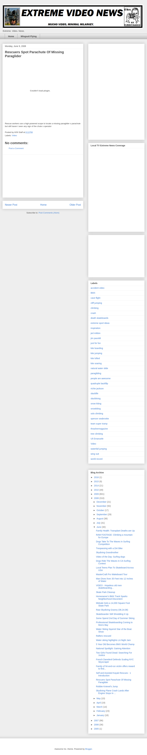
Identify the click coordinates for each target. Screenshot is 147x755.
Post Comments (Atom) (49, 213)
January (100, 715)
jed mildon (95, 333)
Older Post (75, 204)
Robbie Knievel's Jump (107, 686)
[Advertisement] (43, 176)
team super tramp (99, 423)
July (98, 523)
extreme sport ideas (100, 323)
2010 (96, 490)
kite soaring (96, 363)
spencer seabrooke (100, 418)
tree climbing (97, 434)
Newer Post (11, 204)
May (98, 698)
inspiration (95, 328)
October (100, 510)
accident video (97, 288)
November (101, 506)
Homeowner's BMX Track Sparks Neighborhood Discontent (111, 597)
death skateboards (99, 318)
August (100, 518)
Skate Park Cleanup (105, 592)
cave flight (95, 298)
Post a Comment (16, 148)
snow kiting (96, 403)
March (99, 707)
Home (11, 36)
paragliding (96, 373)
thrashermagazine (99, 428)
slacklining (96, 398)
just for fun (96, 343)
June (99, 527)
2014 (96, 485)
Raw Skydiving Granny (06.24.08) (112, 610)
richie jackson (97, 388)
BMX (93, 293)
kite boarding (97, 348)
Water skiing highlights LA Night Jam (113, 640)
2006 (96, 724)
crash (93, 313)
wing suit (95, 454)
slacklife (94, 393)
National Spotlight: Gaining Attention (113, 648)
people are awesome (101, 378)
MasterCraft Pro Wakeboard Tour (111, 574)
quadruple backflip (99, 383)
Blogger (88, 749)
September (101, 514)
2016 (96, 477)
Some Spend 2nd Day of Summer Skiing (115, 618)
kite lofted (95, 358)
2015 (96, 481)
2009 (96, 494)
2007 (96, 720)
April (98, 702)
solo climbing (97, 413)
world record (96, 459)
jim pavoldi (96, 338)
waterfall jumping (99, 449)
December (101, 502)
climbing (94, 308)
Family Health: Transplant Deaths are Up (115, 530)
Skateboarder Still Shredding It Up (112, 614)
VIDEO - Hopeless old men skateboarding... (109, 586)
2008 (96, 498)
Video (14, 135)
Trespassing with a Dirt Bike (109, 548)
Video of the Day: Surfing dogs (110, 557)
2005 (96, 729)
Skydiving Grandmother (107, 552)
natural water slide (99, 368)
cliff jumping (96, 303)
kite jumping (96, 353)
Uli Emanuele (97, 438)
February (101, 711)
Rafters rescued (103, 636)
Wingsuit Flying (29, 36)
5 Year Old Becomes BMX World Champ (115, 644)
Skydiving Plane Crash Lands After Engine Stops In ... (112, 691)
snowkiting (96, 408)
